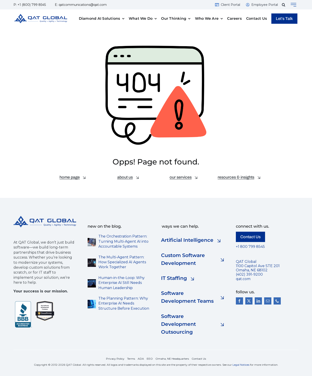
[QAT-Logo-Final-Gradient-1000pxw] (40, 15)
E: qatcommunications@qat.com (81, 5)
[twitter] (248, 301)
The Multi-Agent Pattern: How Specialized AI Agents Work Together (122, 262)
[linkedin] (258, 301)
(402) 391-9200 (249, 274)
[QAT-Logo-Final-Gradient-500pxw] (44, 217)
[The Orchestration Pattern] (92, 240)
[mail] (267, 301)
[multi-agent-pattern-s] (92, 260)
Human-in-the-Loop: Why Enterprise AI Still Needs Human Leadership (121, 283)
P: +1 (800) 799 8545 (29, 5)
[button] (283, 4)
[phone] (277, 301)
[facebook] (239, 301)
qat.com (243, 279)
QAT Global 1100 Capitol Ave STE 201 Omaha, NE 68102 (258, 265)
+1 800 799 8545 (250, 246)
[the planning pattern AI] (92, 301)
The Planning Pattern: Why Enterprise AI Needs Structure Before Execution (123, 303)
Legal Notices (240, 364)
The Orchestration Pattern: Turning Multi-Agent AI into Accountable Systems (123, 241)
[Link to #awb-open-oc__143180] (293, 4)
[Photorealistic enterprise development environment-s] (92, 281)
